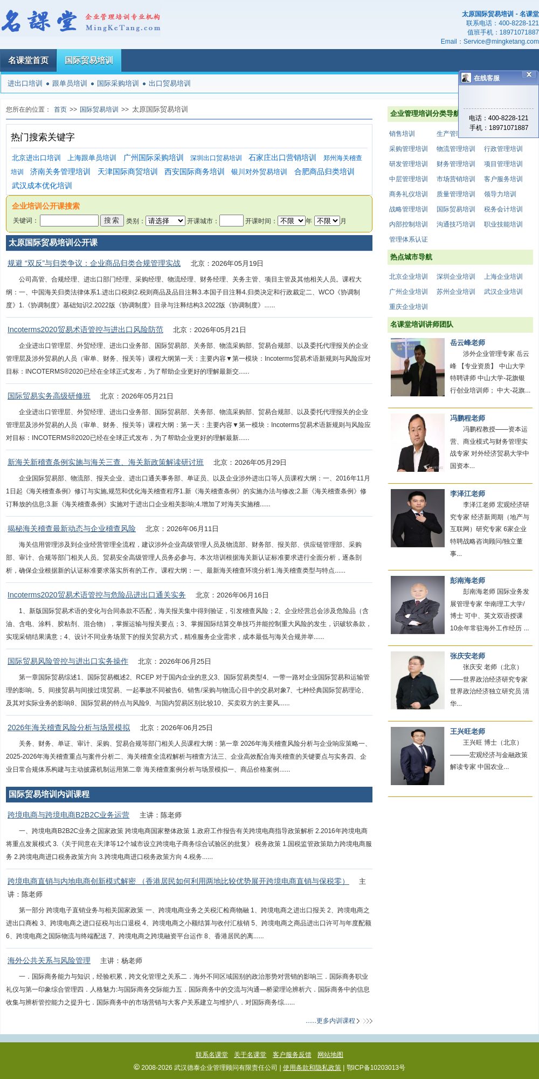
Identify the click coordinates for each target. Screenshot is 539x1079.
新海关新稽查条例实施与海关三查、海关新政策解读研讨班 (106, 462)
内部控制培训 (408, 224)
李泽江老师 (467, 494)
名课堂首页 (28, 60)
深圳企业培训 (456, 276)
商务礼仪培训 (408, 194)
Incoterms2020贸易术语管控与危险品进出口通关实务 (97, 594)
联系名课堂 (212, 1055)
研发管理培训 (408, 164)
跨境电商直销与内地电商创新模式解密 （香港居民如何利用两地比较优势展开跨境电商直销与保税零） (178, 881)
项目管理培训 (503, 164)
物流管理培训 (456, 149)
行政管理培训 (503, 149)
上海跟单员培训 (91, 158)
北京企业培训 (408, 276)
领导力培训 (500, 194)
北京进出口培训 (36, 158)
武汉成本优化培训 (42, 186)
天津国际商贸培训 (128, 172)
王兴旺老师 (467, 731)
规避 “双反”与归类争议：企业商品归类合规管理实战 (94, 263)
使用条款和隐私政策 (312, 1067)
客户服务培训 (503, 179)
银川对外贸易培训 (259, 172)
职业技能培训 (503, 224)
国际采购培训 (118, 83)
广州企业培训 (408, 291)
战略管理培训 (408, 209)
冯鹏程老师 (467, 418)
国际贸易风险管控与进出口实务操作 (68, 661)
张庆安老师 (467, 656)
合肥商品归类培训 (324, 172)
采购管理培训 (408, 149)
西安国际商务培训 (194, 172)
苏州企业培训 (456, 291)
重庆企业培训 (408, 307)
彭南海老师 (467, 580)
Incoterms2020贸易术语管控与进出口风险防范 (85, 329)
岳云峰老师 (467, 343)
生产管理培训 (456, 134)
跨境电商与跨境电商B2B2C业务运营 (68, 814)
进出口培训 (25, 83)
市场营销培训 (456, 179)
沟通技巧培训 (456, 224)
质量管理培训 (456, 194)
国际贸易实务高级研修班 (49, 395)
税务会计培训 (503, 209)
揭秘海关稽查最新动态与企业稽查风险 (72, 528)
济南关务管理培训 (60, 172)
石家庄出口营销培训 (282, 158)
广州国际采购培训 (153, 158)
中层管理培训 (408, 179)
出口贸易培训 (170, 83)
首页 (60, 109)
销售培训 (402, 134)
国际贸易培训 (89, 60)
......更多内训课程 (330, 1021)
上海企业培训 (503, 276)
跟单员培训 (69, 83)
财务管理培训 (456, 164)
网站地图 (330, 1055)
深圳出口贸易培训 (216, 158)
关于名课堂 (250, 1055)
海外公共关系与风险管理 (49, 960)
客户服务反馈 (292, 1055)
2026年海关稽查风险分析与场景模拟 (69, 727)
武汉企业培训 (503, 291)
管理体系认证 (408, 239)
